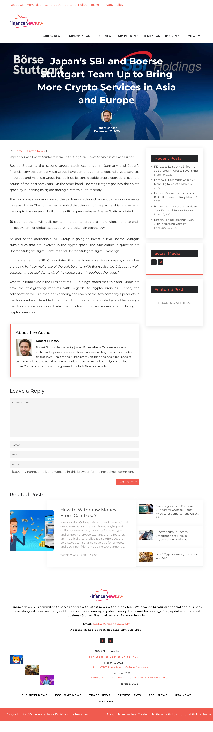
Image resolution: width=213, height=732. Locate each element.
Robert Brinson (106, 127)
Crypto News (128, 36)
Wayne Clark (69, 555)
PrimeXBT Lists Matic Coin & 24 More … (121, 667)
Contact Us (53, 5)
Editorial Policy (76, 5)
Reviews (191, 36)
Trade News (104, 36)
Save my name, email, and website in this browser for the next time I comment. (73, 472)
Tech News (152, 36)
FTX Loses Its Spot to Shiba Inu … (114, 656)
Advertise (34, 5)
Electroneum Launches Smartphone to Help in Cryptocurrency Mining (172, 535)
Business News (51, 36)
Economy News (78, 36)
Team (95, 5)
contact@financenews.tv (111, 623)
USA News (172, 36)
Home (18, 151)
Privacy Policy (112, 5)
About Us (17, 5)
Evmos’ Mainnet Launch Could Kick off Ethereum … (129, 677)
